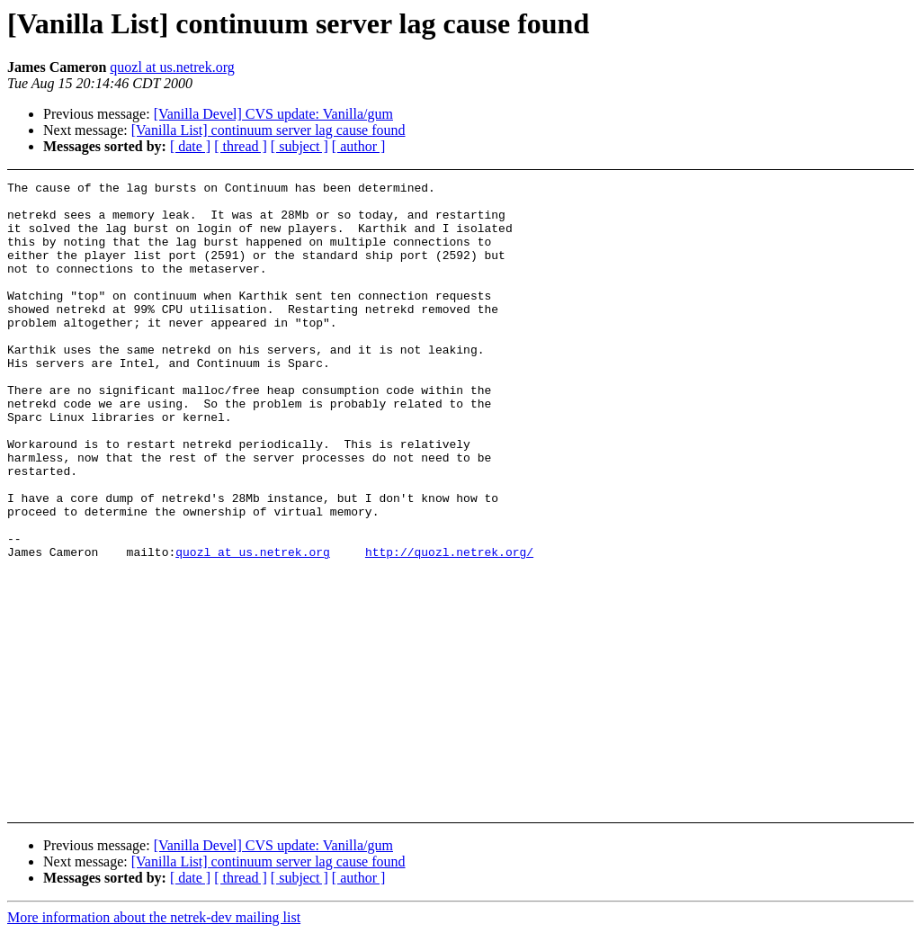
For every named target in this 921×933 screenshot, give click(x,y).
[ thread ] (240, 146)
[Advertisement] (834, 226)
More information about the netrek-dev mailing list (153, 917)
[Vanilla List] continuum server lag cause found (268, 130)
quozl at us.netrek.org (172, 67)
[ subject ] (299, 146)
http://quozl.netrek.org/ (449, 627)
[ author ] (359, 146)
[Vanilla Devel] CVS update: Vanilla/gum (273, 113)
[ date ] (190, 146)
